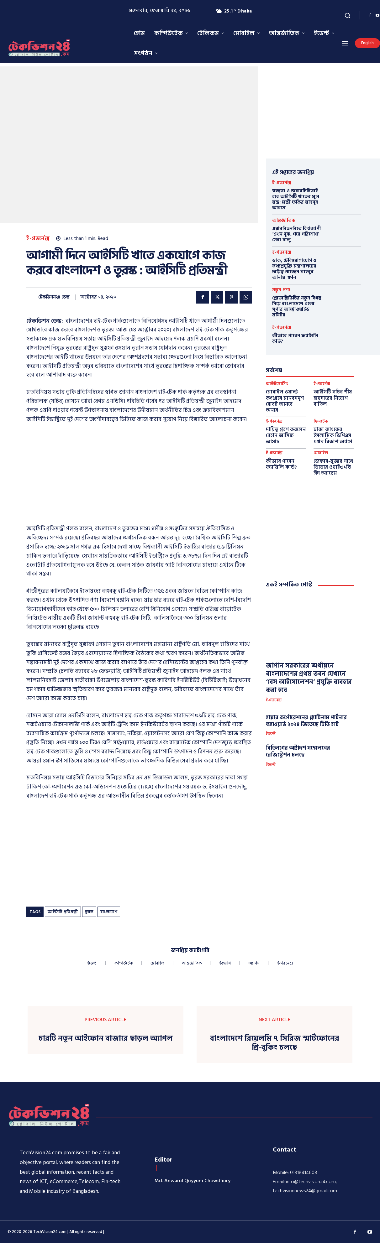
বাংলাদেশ (108, 911)
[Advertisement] (139, 476)
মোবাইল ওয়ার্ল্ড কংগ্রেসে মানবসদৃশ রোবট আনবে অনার (285, 401)
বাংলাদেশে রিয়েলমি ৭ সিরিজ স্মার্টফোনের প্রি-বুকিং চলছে (274, 1043)
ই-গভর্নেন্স (38, 239)
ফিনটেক (321, 421)
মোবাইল (321, 453)
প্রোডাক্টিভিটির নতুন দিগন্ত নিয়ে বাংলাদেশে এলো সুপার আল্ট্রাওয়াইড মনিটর (296, 306)
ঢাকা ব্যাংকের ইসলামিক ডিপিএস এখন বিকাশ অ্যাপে (333, 435)
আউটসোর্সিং (277, 384)
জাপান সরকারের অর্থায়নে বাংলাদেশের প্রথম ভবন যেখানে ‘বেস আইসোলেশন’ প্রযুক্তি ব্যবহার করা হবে (309, 678)
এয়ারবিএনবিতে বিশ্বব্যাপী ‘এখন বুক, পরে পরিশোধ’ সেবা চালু (296, 234)
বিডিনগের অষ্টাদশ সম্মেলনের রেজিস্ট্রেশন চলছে (298, 751)
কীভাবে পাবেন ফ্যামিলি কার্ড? (295, 338)
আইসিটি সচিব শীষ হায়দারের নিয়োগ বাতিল (333, 398)
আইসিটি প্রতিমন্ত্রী (63, 911)
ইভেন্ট (271, 734)
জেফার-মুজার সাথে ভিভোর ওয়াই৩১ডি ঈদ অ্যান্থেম (333, 467)
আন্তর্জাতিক (283, 220)
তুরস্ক (89, 911)
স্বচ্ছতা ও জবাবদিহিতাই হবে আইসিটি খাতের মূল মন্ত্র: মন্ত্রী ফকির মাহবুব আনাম (295, 199)
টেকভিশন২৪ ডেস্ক (54, 297)
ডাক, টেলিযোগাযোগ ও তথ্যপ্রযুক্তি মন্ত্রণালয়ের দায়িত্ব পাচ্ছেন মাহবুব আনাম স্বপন (294, 269)
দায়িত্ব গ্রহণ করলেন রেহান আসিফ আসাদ (286, 435)
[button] (347, 15)
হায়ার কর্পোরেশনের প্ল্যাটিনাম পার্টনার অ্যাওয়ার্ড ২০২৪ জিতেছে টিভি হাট (306, 721)
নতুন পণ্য (281, 290)
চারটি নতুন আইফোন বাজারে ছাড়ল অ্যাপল (106, 1038)
